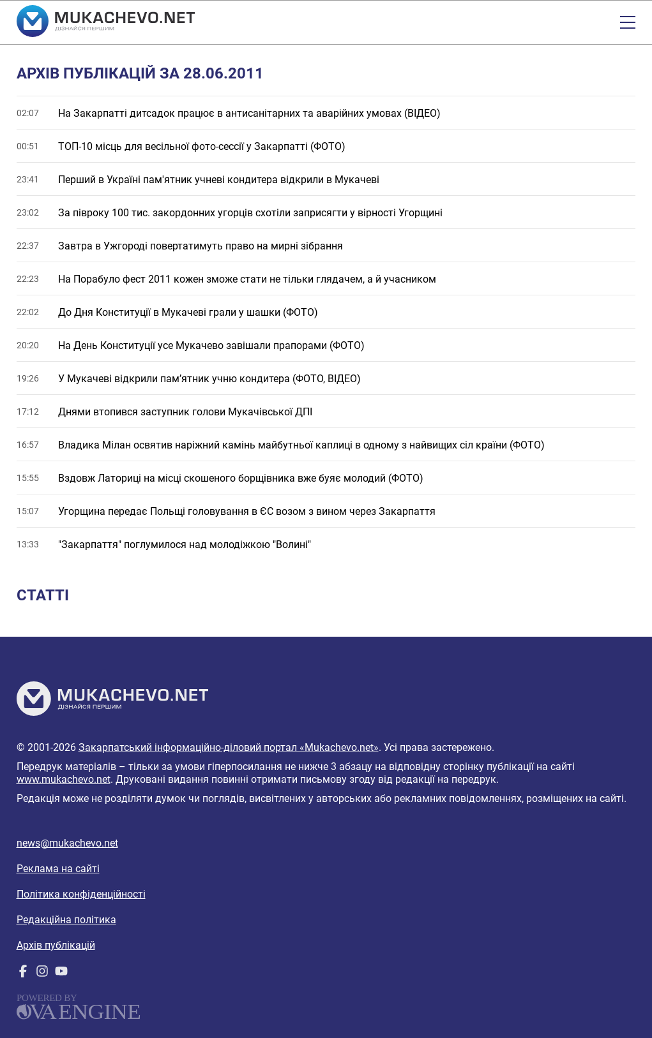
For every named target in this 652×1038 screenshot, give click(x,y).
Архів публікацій (56, 945)
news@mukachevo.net (67, 843)
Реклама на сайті (58, 869)
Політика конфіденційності (81, 894)
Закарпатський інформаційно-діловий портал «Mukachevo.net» (229, 747)
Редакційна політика (66, 920)
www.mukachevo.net (63, 779)
